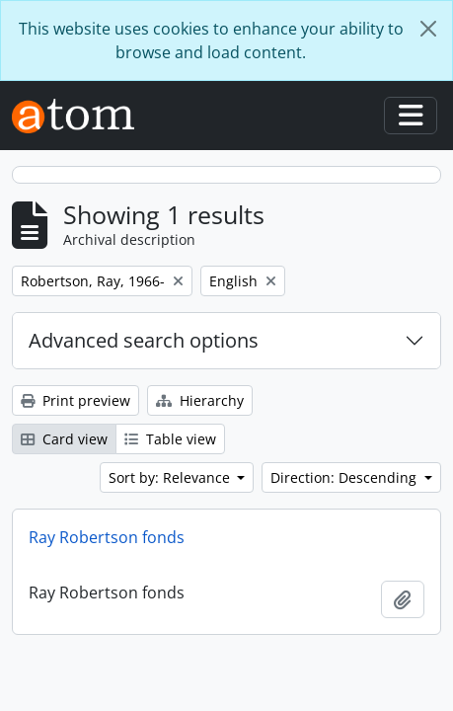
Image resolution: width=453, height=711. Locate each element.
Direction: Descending (345, 477)
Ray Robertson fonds (107, 537)
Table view (170, 439)
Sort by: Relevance (171, 477)
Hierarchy (200, 400)
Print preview (75, 400)
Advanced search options (144, 340)
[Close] (428, 28)
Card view (64, 439)
